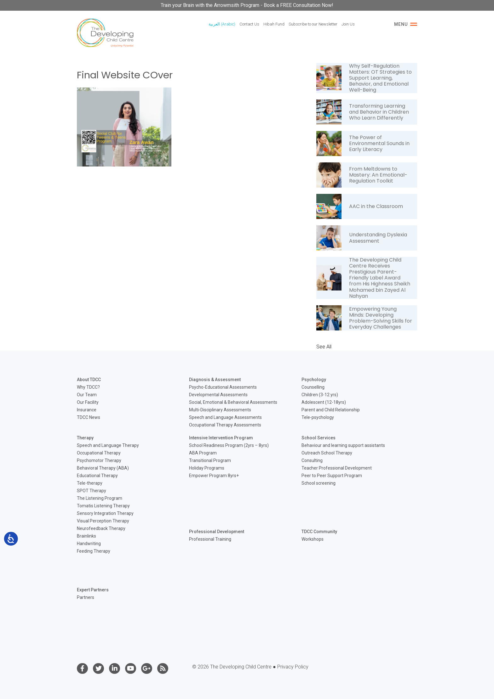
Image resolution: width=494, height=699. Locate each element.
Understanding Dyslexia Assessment (378, 237)
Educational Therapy (97, 475)
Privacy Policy (292, 667)
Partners (85, 597)
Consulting (312, 460)
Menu (405, 24)
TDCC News (88, 417)
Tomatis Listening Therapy (103, 505)
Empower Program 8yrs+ (214, 475)
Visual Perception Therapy (103, 520)
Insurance (86, 409)
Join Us (348, 24)
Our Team (87, 394)
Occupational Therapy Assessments (225, 424)
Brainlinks (86, 535)
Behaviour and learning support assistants (343, 445)
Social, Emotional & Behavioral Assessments (233, 402)
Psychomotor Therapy (99, 460)
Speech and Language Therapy (108, 445)
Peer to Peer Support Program (332, 475)
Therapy (85, 437)
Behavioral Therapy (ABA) (103, 468)
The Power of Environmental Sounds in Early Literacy (379, 143)
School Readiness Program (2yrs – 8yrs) (229, 445)
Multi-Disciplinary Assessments (220, 409)
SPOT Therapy (91, 490)
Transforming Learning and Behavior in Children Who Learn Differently (379, 111)
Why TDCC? (88, 387)
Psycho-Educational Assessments (223, 387)
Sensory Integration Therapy (105, 513)
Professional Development (216, 531)
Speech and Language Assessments (225, 417)
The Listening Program (99, 498)
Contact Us (249, 24)
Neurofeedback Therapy (101, 528)
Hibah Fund (273, 24)
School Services (319, 437)
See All (323, 347)
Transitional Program (210, 460)
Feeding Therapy (93, 551)
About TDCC (89, 379)
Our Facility (88, 402)
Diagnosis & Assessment (215, 379)
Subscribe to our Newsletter (313, 24)
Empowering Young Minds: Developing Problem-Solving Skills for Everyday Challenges (380, 318)
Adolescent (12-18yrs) (324, 402)
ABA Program (203, 452)
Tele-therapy (89, 483)
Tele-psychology (318, 417)
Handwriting (89, 543)
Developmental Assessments (218, 394)
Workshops (313, 539)
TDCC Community (319, 531)
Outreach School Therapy (327, 452)
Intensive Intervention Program (221, 437)
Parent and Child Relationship (331, 409)
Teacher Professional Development (337, 468)
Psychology (314, 379)
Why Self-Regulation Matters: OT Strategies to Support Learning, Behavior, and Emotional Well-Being (380, 78)
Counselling (313, 387)
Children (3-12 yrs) (320, 394)
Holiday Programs (206, 468)
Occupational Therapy (99, 452)
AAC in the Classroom (376, 206)
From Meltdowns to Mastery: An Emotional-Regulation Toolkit (378, 174)
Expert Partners (93, 589)
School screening (319, 483)
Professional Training (210, 539)
